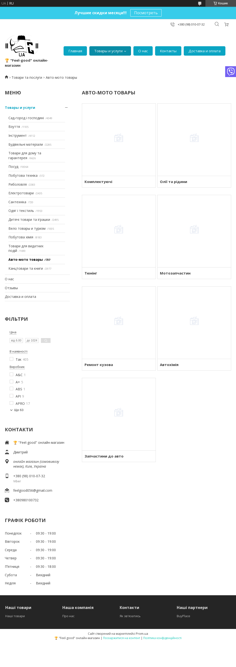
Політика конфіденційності (162, 638)
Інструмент (17, 135)
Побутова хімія (20, 237)
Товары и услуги (108, 50)
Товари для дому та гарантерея (24, 155)
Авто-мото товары (25, 259)
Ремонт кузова (99, 364)
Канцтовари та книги (25, 268)
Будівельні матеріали (25, 144)
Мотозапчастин (175, 273)
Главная (75, 50)
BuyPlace (183, 616)
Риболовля (17, 184)
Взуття (14, 126)
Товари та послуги (27, 77)
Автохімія (169, 364)
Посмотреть (146, 12)
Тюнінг (91, 273)
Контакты (168, 50)
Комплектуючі (98, 181)
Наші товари (15, 616)
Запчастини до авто (104, 456)
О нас (143, 50)
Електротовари (21, 193)
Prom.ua (142, 633)
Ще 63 (18, 410)
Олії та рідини (173, 181)
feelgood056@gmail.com (32, 490)
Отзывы (11, 288)
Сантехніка (17, 202)
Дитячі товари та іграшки (29, 219)
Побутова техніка (23, 175)
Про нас (68, 616)
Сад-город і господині (26, 118)
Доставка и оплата (205, 50)
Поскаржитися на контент (121, 638)
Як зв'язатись (130, 616)
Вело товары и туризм (27, 228)
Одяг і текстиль (21, 210)
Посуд (13, 166)
